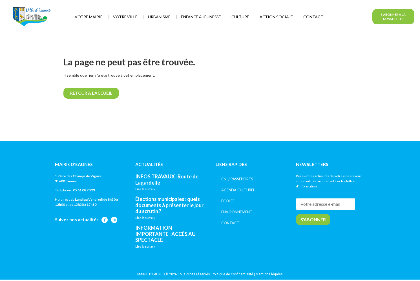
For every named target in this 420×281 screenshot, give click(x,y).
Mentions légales (269, 274)
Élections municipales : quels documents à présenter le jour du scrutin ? (169, 205)
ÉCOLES (228, 201)
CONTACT (230, 223)
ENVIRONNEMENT (236, 212)
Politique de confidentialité (232, 274)
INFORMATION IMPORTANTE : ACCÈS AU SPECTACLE (165, 234)
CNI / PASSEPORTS (237, 179)
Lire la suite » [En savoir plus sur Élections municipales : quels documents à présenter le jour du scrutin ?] (145, 218)
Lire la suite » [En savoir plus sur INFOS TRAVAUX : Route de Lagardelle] (145, 189)
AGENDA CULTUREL (238, 190)
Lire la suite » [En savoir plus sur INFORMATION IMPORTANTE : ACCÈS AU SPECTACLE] (145, 246)
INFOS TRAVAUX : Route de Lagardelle (166, 179)
